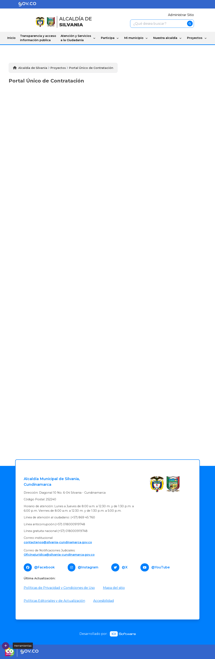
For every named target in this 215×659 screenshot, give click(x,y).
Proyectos (194, 38)
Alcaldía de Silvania (32, 68)
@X (124, 567)
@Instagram (88, 567)
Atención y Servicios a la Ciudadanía (76, 38)
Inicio (11, 38)
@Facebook (44, 567)
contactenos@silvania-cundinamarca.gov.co (58, 542)
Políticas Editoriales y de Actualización (54, 601)
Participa (107, 38)
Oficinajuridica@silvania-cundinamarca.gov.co (59, 554)
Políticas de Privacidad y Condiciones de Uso (59, 588)
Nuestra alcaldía (165, 38)
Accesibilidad (103, 601)
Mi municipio (133, 38)
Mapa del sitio (114, 588)
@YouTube (160, 567)
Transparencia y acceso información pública (38, 38)
